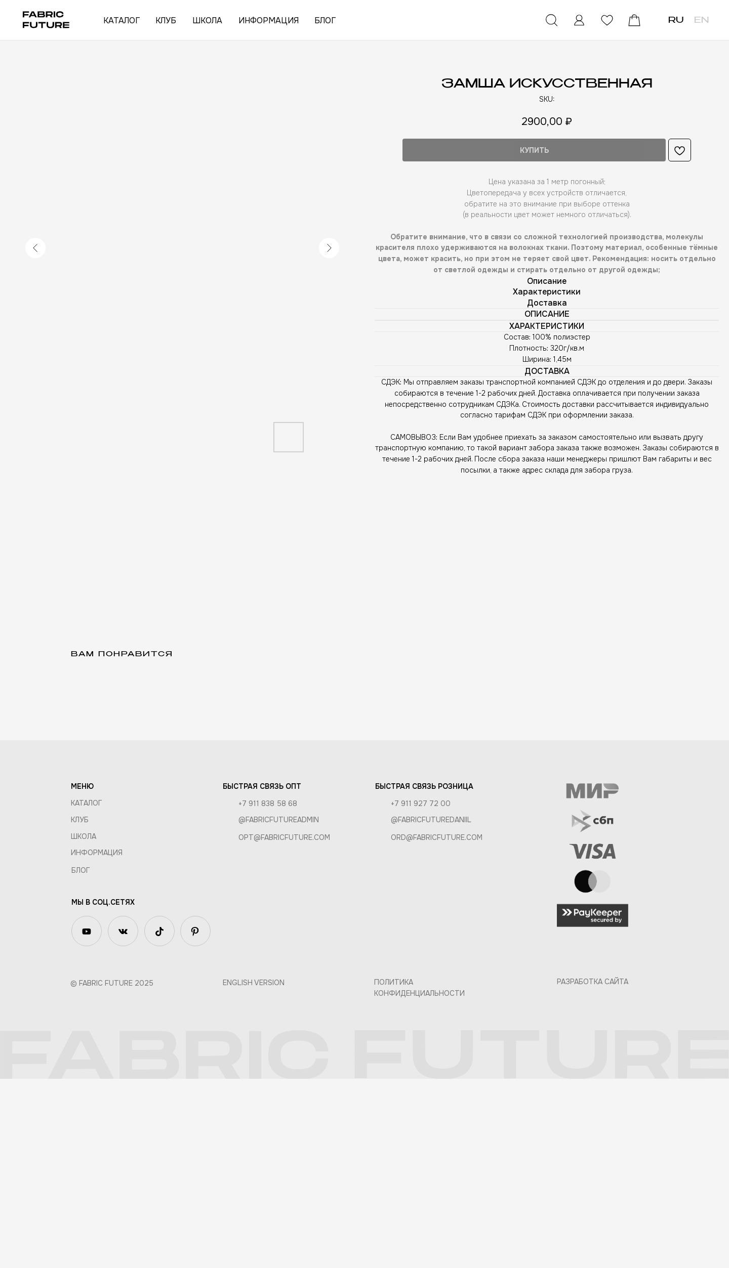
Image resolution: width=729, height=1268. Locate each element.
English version (254, 1171)
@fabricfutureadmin (278, 1008)
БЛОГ (325, 20)
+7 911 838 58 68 (267, 992)
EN (701, 21)
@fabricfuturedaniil (431, 1008)
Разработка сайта (592, 1170)
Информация (97, 1041)
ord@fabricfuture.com (436, 1026)
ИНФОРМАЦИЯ (268, 20)
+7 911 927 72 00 (421, 992)
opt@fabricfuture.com (284, 1026)
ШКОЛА (207, 20)
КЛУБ (165, 20)
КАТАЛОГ (121, 20)
